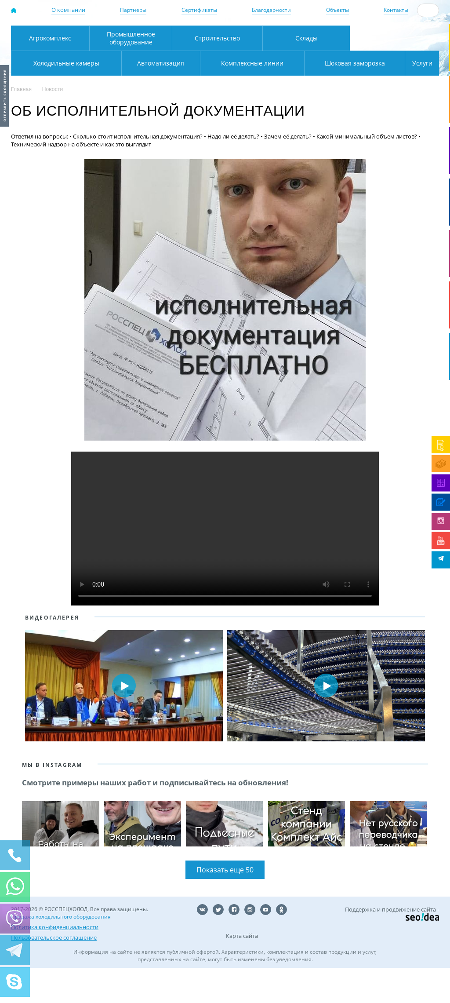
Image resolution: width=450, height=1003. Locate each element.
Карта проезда (154, 54)
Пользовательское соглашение (54, 973)
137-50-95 (398, 29)
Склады (306, 73)
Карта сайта (242, 971)
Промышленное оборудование (131, 73)
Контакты (396, 10)
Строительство (217, 73)
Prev (23, 720)
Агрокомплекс (50, 73)
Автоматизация (64, 98)
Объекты (337, 10)
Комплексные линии (187, 98)
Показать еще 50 (225, 905)
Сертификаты (199, 10)
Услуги (416, 98)
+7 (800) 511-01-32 (398, 37)
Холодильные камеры (395, 73)
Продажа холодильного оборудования (61, 952)
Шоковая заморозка (325, 98)
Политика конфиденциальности (54, 962)
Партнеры (133, 10)
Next (427, 720)
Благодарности (271, 10)
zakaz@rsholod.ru (403, 44)
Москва (135, 35)
